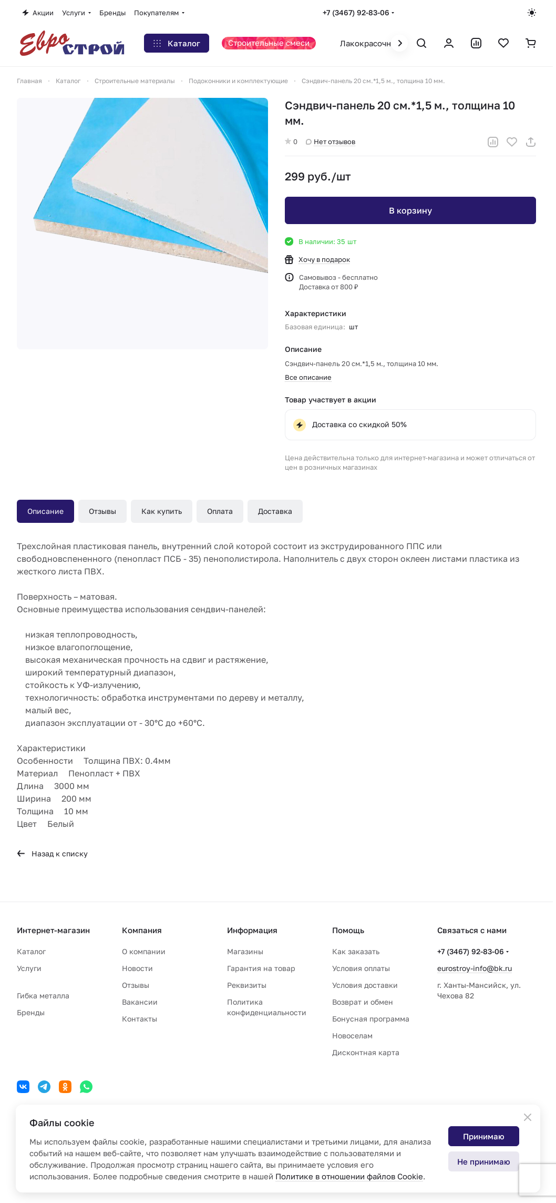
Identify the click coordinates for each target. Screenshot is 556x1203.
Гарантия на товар (261, 968)
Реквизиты (246, 984)
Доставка (275, 511)
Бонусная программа (370, 1018)
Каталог (31, 951)
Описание (45, 511)
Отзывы (102, 511)
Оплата (220, 511)
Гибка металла (43, 995)
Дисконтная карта (365, 1052)
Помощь (348, 930)
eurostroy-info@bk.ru (474, 968)
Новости (137, 968)
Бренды (31, 1012)
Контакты (139, 1018)
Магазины (245, 951)
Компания (142, 930)
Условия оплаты (361, 968)
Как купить (161, 511)
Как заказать (355, 951)
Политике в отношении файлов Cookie (349, 1176)
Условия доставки (365, 984)
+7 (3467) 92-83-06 (356, 12)
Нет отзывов (330, 141)
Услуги (29, 968)
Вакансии (140, 1001)
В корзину (410, 210)
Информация (252, 930)
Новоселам (352, 1035)
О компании (144, 951)
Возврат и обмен (362, 1001)
